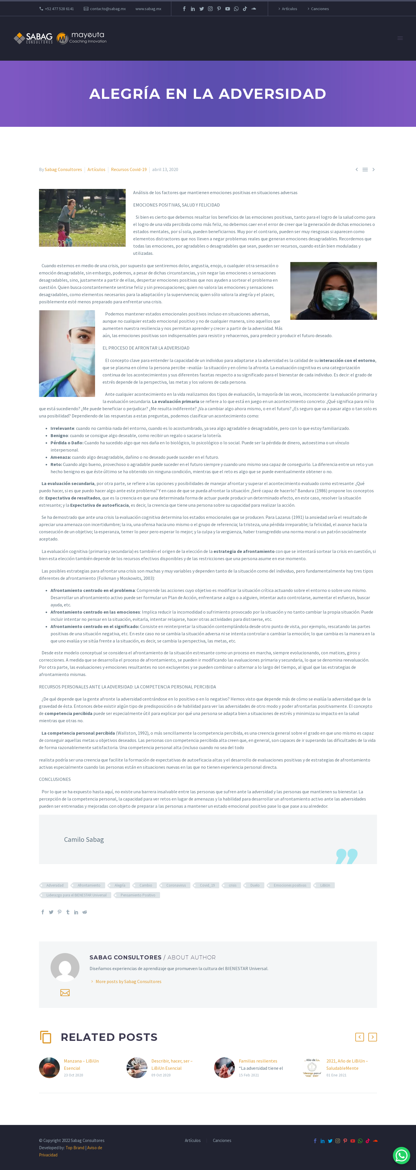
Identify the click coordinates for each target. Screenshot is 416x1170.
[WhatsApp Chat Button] (401, 1155)
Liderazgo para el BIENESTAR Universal (77, 895)
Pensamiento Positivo (138, 895)
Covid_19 (207, 885)
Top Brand (75, 1147)
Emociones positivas (290, 885)
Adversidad (55, 885)
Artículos (289, 8)
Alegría (120, 885)
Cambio (146, 885)
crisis (232, 885)
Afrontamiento (89, 885)
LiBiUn (325, 885)
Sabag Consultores (63, 169)
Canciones (320, 8)
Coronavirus (176, 885)
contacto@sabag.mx (108, 8)
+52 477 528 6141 (59, 8)
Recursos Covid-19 (129, 169)
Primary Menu (400, 38)
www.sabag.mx (148, 8)
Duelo (255, 885)
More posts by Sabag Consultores (128, 981)
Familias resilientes (258, 1061)
